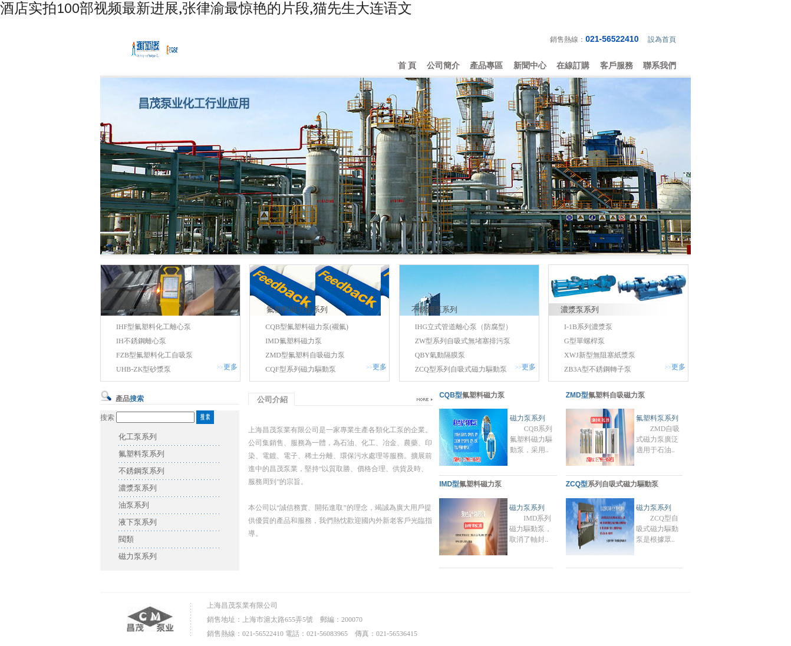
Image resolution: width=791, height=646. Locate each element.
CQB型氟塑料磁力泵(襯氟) (306, 327)
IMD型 (449, 484)
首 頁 (407, 65)
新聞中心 (529, 65)
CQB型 (450, 395)
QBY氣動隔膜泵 (440, 355)
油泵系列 (133, 505)
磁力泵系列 (137, 556)
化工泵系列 (132, 309)
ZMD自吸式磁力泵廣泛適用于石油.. (658, 439)
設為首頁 (662, 39)
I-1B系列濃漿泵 (588, 327)
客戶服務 (616, 65)
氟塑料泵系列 (141, 453)
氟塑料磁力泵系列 (297, 309)
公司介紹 (272, 399)
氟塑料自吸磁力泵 (616, 395)
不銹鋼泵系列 (434, 309)
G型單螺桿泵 (584, 341)
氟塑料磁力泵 (483, 395)
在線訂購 (572, 65)
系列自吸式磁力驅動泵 (623, 484)
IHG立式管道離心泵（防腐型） (463, 327)
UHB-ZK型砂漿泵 (143, 369)
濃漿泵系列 (580, 309)
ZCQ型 (577, 484)
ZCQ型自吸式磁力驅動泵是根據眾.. (657, 529)
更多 (230, 367)
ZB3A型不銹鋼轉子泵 (597, 369)
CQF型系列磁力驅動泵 (300, 369)
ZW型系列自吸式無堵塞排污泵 (463, 341)
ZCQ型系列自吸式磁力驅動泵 (461, 369)
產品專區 (486, 65)
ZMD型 (577, 395)
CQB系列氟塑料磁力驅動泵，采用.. (531, 439)
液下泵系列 (137, 522)
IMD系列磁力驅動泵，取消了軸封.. (530, 529)
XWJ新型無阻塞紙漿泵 (599, 355)
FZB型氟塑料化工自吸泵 (154, 355)
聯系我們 (659, 65)
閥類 (126, 539)
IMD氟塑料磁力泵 (293, 341)
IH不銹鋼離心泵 (141, 341)
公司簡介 (443, 65)
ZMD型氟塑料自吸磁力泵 (305, 355)
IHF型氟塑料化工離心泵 (153, 327)
